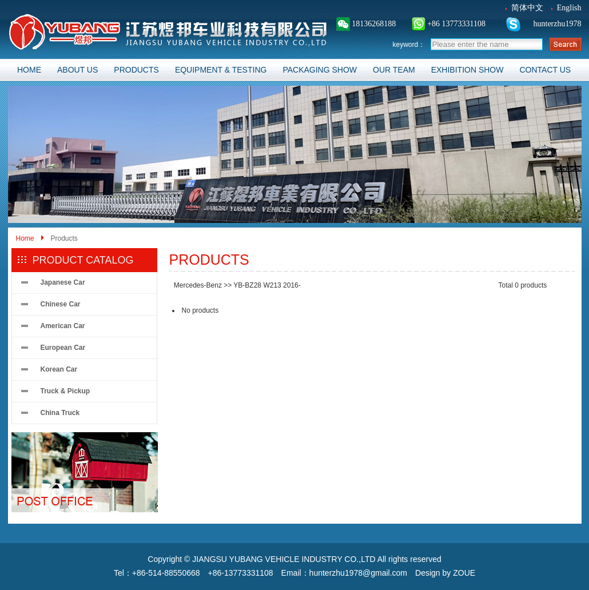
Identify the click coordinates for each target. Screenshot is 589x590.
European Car (63, 348)
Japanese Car (63, 282)
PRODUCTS (136, 69)
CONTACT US (545, 69)
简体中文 (527, 7)
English (569, 7)
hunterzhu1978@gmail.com (358, 572)
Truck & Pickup (65, 391)
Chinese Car (61, 304)
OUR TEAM (394, 69)
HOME (29, 69)
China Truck (60, 413)
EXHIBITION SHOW (467, 69)
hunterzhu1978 (556, 23)
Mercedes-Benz (198, 285)
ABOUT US (77, 69)
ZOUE (464, 572)
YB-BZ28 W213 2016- (266, 285)
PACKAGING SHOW (319, 69)
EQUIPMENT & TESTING (221, 69)
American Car (63, 326)
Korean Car (59, 369)
